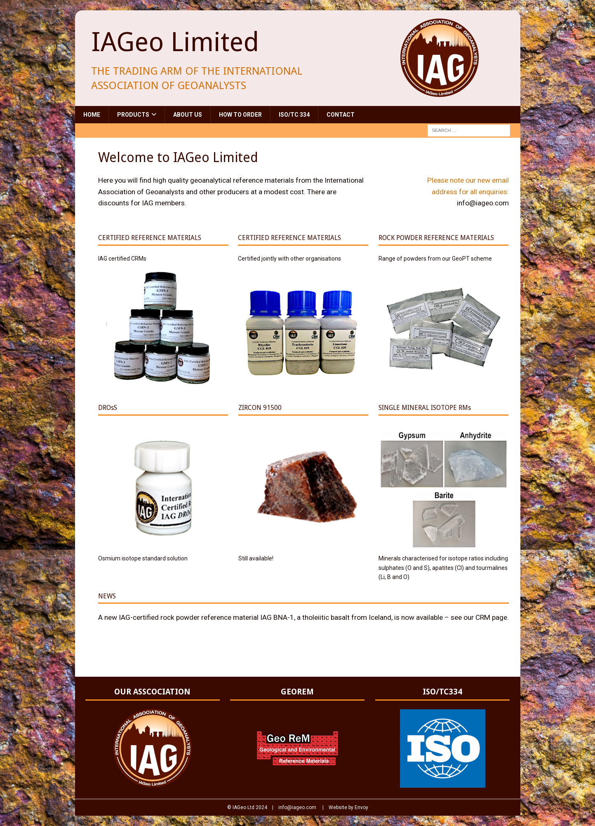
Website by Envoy (348, 807)
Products (133, 114)
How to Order (240, 114)
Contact (341, 114)
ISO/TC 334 (294, 114)
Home (91, 114)
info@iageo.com (483, 203)
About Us (187, 114)
